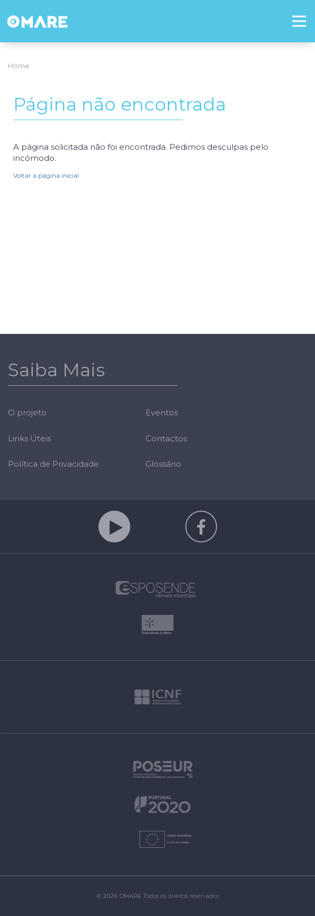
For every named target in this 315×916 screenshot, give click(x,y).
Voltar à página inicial (46, 175)
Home (19, 65)
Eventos (162, 412)
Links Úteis (29, 438)
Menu (303, 14)
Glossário (163, 464)
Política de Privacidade (53, 464)
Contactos (166, 438)
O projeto (27, 412)
